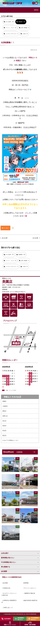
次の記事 (35, 238)
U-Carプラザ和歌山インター (10, 440)
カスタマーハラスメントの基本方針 (9, 594)
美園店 (4, 401)
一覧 (34, 452)
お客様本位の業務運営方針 (9, 601)
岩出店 (4, 421)
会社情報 (5, 583)
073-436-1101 (16, 287)
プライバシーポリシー (29, 588)
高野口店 (5, 416)
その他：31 (25, 33)
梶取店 (4, 411)
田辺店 (4, 430)
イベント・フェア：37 (10, 27)
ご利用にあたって (8, 607)
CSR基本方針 (6, 588)
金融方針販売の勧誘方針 (30, 600)
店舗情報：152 (21, 21)
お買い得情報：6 (25, 27)
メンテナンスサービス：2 (11, 33)
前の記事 (4, 238)
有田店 (4, 425)
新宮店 (4, 435)
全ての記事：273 (9, 21)
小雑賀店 (5, 406)
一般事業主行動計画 (29, 593)
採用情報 (25, 583)
